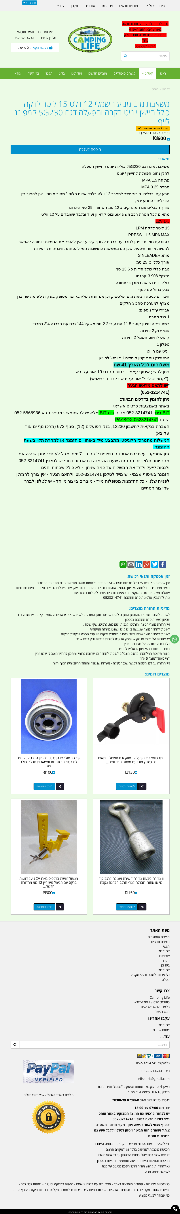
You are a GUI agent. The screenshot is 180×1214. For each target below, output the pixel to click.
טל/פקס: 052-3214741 (153, 1062)
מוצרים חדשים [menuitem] (97, 73)
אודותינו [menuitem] (76, 73)
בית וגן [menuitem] (165, 964)
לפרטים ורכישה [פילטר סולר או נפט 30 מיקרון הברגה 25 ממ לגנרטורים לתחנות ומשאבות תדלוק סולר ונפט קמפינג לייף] (44, 786)
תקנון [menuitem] (49, 73)
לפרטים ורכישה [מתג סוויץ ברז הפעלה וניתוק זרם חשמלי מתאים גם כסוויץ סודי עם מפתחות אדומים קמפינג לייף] (127, 786)
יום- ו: (132, 1121)
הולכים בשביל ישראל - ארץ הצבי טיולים (49, 1094)
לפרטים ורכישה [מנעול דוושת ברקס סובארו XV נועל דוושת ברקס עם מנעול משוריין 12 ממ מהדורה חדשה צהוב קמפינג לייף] (44, 906)
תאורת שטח (161, 1189)
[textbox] (131, 1118)
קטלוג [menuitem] (147, 73)
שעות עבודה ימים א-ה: (141, 1099)
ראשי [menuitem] (162, 73)
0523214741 (151, 1006)
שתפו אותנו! (161, 1029)
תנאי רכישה (162, 1010)
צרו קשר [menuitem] (33, 73)
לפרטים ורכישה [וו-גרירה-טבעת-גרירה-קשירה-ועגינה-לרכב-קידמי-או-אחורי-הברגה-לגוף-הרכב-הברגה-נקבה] (127, 906)
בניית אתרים (74, 1211)
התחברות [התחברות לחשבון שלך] (29, 2)
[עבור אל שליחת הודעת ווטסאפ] (174, 639)
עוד (17, 73)
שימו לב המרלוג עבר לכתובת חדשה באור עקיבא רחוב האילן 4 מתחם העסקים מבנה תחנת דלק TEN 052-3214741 (145, 34)
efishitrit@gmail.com (154, 1078)
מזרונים (125, 1189)
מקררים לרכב (141, 1189)
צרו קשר (164, 1024)
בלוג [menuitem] (62, 73)
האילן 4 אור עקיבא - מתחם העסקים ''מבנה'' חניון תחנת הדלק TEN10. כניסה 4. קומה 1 (134, 1088)
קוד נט (83, 1211)
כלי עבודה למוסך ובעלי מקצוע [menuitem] (150, 974)
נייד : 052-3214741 (156, 1070)
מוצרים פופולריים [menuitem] (124, 73)
